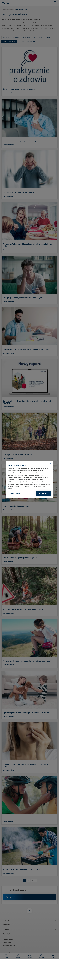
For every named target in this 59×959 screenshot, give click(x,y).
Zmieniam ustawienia (14, 493)
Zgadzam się (43, 493)
